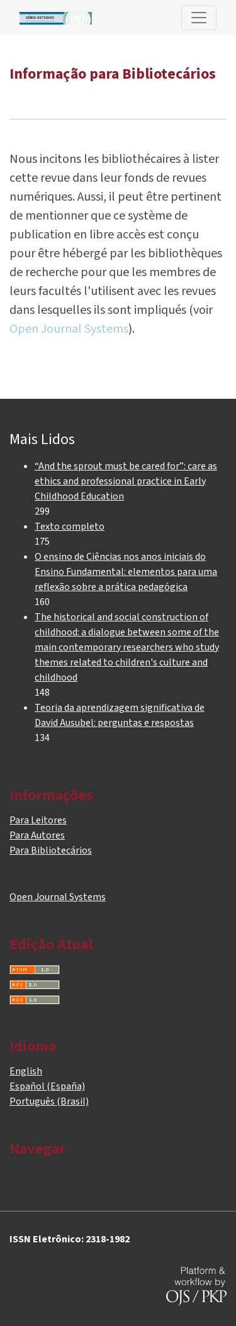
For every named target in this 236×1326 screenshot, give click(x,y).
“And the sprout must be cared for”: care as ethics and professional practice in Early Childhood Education (126, 481)
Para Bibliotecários (50, 850)
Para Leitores (38, 820)
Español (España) (47, 1086)
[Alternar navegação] (198, 17)
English (25, 1071)
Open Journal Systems (68, 329)
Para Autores (37, 835)
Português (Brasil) (49, 1101)
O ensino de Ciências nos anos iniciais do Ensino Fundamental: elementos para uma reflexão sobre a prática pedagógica (126, 572)
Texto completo (69, 526)
